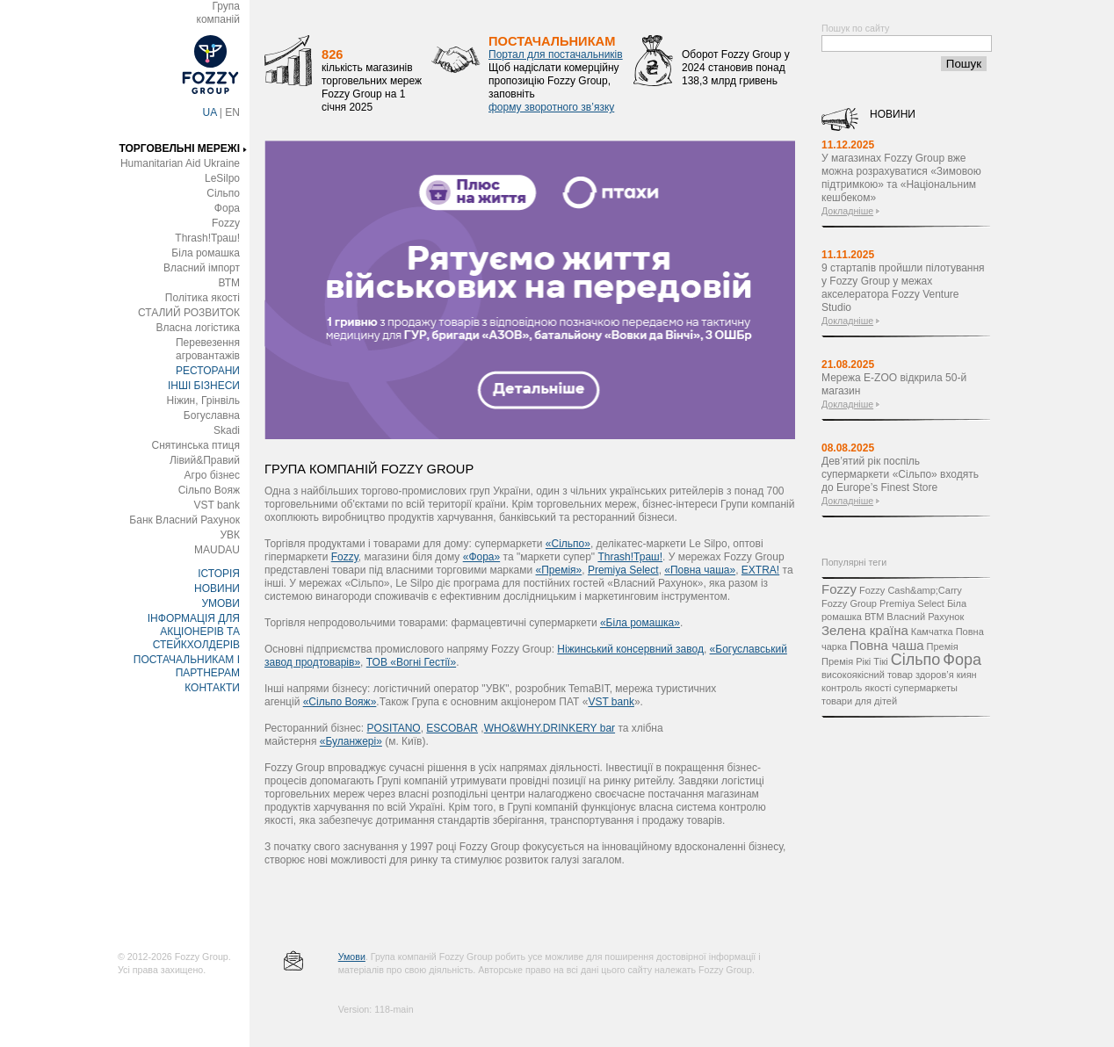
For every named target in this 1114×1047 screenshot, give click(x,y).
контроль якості (856, 687)
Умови (351, 956)
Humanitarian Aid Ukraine (180, 163)
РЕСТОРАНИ (208, 371)
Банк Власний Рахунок (184, 520)
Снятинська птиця (196, 445)
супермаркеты (925, 687)
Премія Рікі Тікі (854, 661)
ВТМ (229, 283)
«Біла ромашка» (640, 623)
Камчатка (932, 631)
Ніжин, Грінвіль (203, 400)
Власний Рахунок (925, 616)
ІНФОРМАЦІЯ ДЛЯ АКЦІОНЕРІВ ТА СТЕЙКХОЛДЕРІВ (194, 631)
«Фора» (482, 557)
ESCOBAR (452, 728)
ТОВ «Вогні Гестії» (411, 662)
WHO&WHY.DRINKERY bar (549, 728)
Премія (942, 646)
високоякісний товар (867, 674)
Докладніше (847, 211)
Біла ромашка (205, 253)
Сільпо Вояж (209, 490)
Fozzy (226, 223)
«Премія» (559, 570)
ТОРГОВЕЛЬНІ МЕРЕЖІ (179, 148)
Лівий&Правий (205, 460)
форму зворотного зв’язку (551, 107)
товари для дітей (859, 701)
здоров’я (934, 674)
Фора (227, 208)
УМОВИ (220, 603)
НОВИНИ (217, 588)
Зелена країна (864, 630)
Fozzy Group (849, 603)
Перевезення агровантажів (208, 349)
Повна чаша (886, 645)
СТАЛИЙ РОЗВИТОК (189, 313)
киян (967, 674)
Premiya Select (911, 603)
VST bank (217, 505)
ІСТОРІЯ (219, 573)
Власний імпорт (201, 268)
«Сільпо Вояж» (340, 702)
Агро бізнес (212, 475)
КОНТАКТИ (212, 688)
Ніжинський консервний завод (630, 649)
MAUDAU (217, 550)
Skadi (226, 430)
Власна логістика (198, 327)
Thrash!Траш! (207, 238)
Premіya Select (623, 570)
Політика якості (202, 298)
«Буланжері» (351, 741)
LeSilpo (222, 178)
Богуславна (212, 415)
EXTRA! (760, 570)
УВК (230, 535)
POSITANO (394, 728)
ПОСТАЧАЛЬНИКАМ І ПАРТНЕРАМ (187, 666)
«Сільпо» (568, 544)
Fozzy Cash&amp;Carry (910, 590)
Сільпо (223, 193)
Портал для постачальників (555, 54)
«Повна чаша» (699, 570)
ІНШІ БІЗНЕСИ (204, 385)
